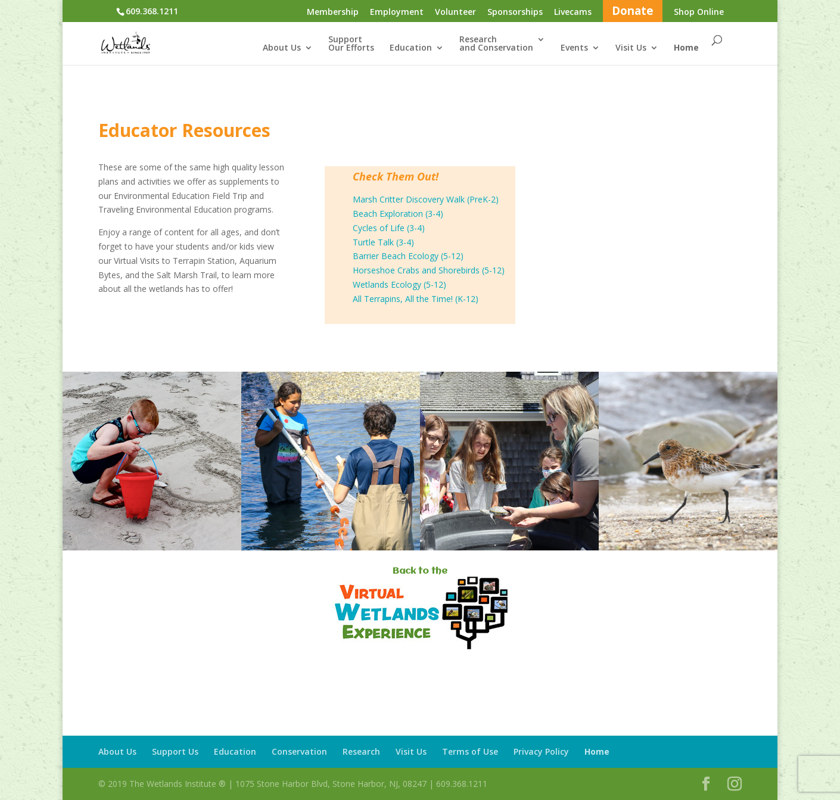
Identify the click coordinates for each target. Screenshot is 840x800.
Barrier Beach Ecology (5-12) (408, 256)
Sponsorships (515, 12)
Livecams (573, 12)
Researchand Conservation (496, 44)
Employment (397, 12)
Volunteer (455, 12)
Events (574, 48)
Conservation (299, 751)
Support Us (175, 751)
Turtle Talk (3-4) (383, 242)
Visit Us (630, 48)
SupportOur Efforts (351, 44)
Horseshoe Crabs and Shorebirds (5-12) (429, 270)
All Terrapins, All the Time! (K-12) (415, 298)
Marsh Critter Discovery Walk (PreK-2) (426, 199)
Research (361, 751)
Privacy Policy (541, 751)
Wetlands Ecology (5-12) (399, 284)
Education (411, 48)
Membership (333, 12)
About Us (282, 48)
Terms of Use (470, 751)
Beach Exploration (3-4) (398, 213)
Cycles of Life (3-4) (389, 228)
